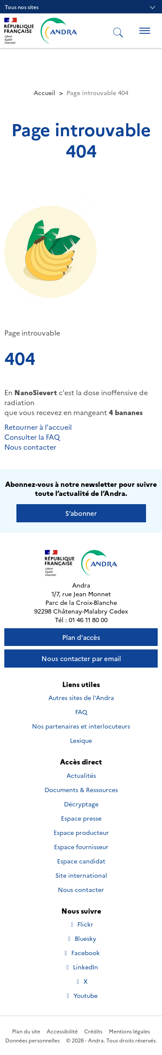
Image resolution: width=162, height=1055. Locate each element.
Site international (81, 875)
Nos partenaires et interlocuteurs (81, 726)
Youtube (81, 995)
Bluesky (81, 938)
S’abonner (81, 513)
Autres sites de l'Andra (81, 697)
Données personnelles (32, 1040)
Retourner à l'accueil (38, 427)
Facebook (81, 952)
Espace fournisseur (81, 846)
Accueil (44, 92)
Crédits (93, 1031)
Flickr (81, 924)
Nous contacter (30, 446)
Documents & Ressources (81, 789)
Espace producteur (81, 832)
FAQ (81, 711)
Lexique (81, 740)
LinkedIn (81, 967)
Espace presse (81, 818)
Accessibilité (62, 1031)
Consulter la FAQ (32, 436)
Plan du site (26, 1031)
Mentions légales (129, 1031)
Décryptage (81, 803)
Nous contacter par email (81, 658)
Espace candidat (81, 861)
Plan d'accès (81, 637)
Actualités (81, 775)
